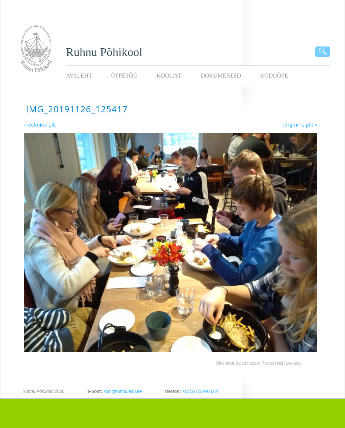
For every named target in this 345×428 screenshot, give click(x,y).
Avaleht (79, 75)
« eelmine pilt (40, 124)
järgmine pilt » (300, 124)
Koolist (168, 75)
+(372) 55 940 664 (200, 391)
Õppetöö (124, 75)
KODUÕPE (274, 75)
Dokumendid (221, 75)
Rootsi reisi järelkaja (281, 363)
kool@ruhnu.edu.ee (122, 391)
